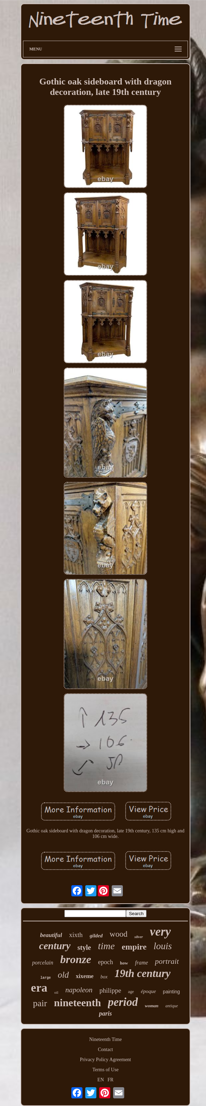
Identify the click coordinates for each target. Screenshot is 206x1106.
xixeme (85, 976)
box (104, 976)
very (160, 931)
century (54, 945)
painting (171, 991)
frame (141, 963)
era (39, 987)
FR (110, 1079)
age (131, 991)
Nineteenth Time (105, 1039)
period (123, 1002)
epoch (105, 962)
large (45, 978)
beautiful (51, 935)
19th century (142, 973)
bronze (75, 959)
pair (40, 1003)
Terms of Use (105, 1069)
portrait (167, 961)
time (106, 945)
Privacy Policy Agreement (105, 1059)
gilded (96, 935)
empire (134, 946)
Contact (105, 1049)
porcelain (42, 963)
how (124, 963)
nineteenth (77, 1002)
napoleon (79, 990)
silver (138, 937)
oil (56, 992)
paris (105, 1013)
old (63, 974)
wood (118, 934)
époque (148, 991)
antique (171, 1005)
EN (100, 1079)
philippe (110, 990)
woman (151, 1005)
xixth (75, 934)
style (84, 947)
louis (162, 946)
